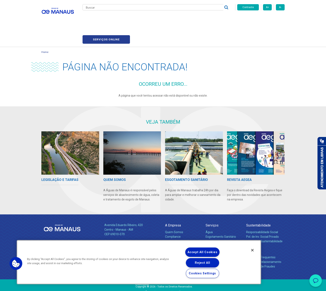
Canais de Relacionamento (263, 242)
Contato (251, 231)
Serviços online (261, 19)
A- (280, 7)
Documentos (214, 226)
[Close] (252, 250)
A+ (267, 7)
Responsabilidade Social (262, 212)
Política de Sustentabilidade (264, 221)
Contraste (248, 7)
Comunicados (174, 233)
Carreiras (179, 18)
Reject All (202, 263)
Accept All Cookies (202, 252)
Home (44, 32)
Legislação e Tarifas (219, 221)
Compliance (173, 217)
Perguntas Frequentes (260, 237)
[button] (16, 263)
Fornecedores (202, 18)
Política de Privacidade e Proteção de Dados (163, 284)
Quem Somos (174, 212)
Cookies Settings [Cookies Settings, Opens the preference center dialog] (202, 273)
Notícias (171, 226)
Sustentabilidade (258, 206)
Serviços (212, 206)
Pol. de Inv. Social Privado (262, 217)
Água (209, 212)
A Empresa (173, 206)
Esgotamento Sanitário (221, 217)
